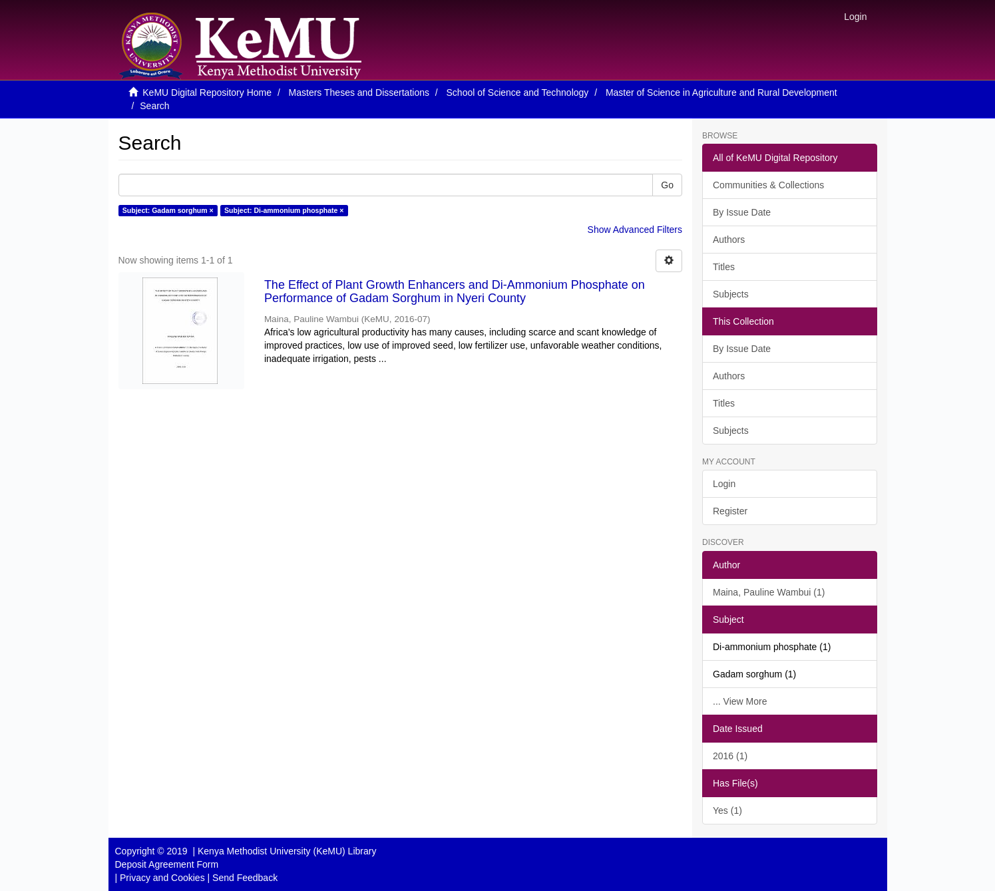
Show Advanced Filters (635, 229)
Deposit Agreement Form (167, 864)
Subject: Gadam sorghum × (168, 210)
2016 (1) (730, 756)
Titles (724, 267)
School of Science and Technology (518, 92)
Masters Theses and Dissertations (359, 92)
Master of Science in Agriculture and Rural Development (721, 92)
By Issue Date (742, 212)
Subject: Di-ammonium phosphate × (283, 210)
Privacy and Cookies (162, 877)
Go (667, 185)
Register (730, 511)
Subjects (731, 294)
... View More (740, 701)
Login (724, 483)
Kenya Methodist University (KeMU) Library (287, 851)
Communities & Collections (768, 185)
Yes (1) (727, 810)
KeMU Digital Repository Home (207, 92)
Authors (729, 239)
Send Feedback (245, 877)
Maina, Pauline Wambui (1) (769, 592)
